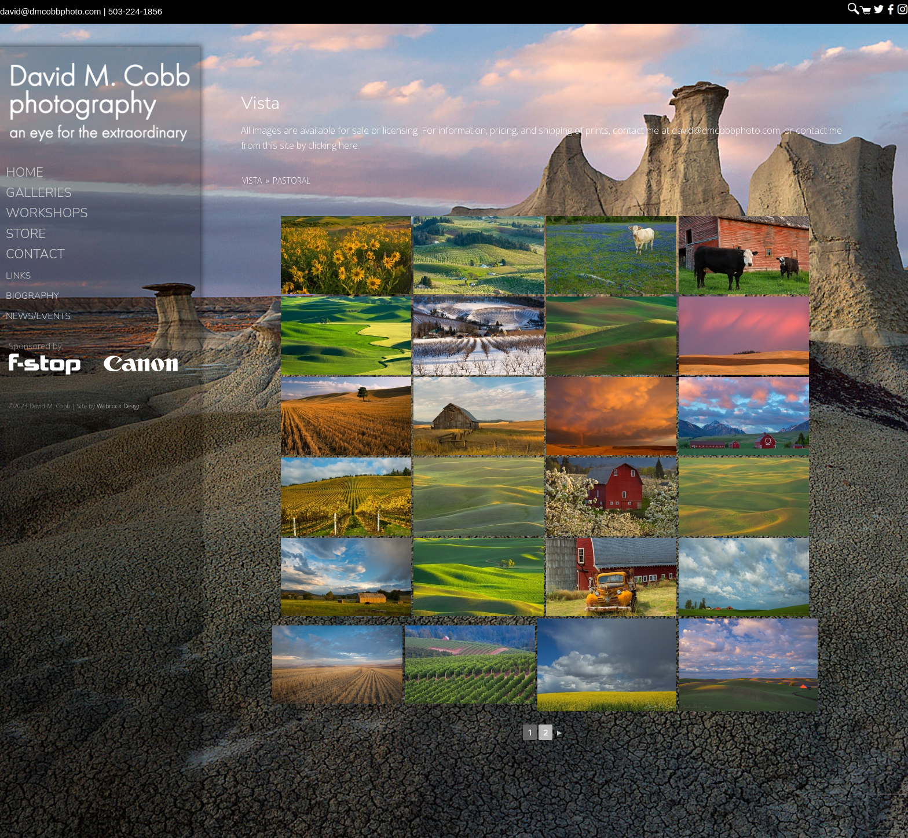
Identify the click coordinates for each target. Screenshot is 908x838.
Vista (252, 180)
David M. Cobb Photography (99, 101)
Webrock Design (119, 405)
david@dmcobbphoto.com (50, 11)
